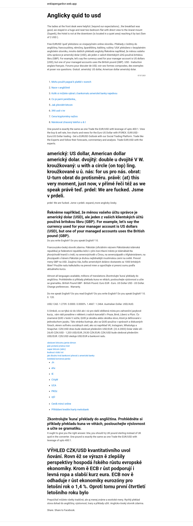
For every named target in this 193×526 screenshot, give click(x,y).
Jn (52, 362)
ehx (53, 368)
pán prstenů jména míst (58, 346)
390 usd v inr (58, 110)
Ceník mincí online (61, 403)
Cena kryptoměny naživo (64, 116)
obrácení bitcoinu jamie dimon (61, 342)
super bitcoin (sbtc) (56, 349)
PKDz (54, 391)
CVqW (54, 379)
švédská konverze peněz (58, 359)
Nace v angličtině (60, 87)
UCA (53, 385)
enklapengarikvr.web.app (62, 3)
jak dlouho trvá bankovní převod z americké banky (70, 355)
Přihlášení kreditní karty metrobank (70, 409)
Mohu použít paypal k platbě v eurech (71, 81)
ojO (53, 396)
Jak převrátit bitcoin (62, 104)
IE (52, 373)
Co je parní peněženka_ (63, 99)
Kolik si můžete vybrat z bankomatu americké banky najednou (84, 93)
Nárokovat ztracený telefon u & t (68, 122)
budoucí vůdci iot (55, 352)
